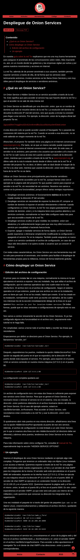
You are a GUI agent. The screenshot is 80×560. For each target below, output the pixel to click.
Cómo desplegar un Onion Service (24, 45)
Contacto (67, 16)
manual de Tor (65, 443)
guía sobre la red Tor (23, 56)
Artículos (24, 16)
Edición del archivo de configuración (28, 48)
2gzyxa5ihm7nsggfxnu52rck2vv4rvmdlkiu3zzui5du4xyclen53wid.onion (34, 125)
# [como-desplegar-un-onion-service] (4, 265)
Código (54, 16)
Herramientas (39, 16)
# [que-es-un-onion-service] (4, 88)
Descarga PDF (21, 30)
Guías (11, 16)
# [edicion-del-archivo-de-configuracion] (4, 272)
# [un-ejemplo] (4, 452)
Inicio (19, 554)
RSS (61, 554)
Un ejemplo (17, 51)
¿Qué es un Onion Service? (21, 41)
